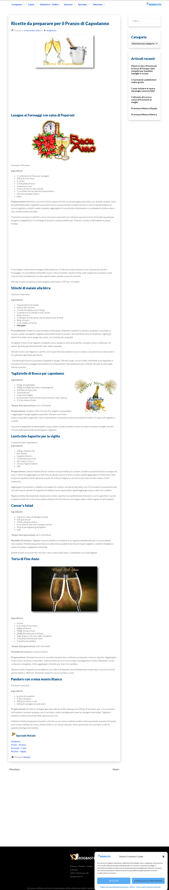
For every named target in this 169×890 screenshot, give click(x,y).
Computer (17, 4)
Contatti (74, 870)
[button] (163, 856)
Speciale (82, 4)
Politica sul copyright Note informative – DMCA (117, 887)
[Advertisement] (64, 91)
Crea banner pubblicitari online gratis (143, 80)
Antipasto (16, 741)
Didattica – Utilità (49, 4)
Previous (15, 769)
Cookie (89, 866)
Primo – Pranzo (18, 744)
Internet (68, 4)
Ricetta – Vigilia (18, 751)
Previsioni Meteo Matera (144, 114)
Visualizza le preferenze (148, 880)
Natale (27, 757)
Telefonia (97, 4)
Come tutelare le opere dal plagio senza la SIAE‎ (143, 89)
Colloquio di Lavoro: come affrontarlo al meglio (141, 99)
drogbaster (51, 30)
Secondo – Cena (18, 748)
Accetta (114, 880)
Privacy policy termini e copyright (148, 887)
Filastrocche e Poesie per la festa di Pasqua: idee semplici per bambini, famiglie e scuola (144, 69)
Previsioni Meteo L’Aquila (144, 108)
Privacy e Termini (77, 866)
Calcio (31, 4)
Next (116, 769)
